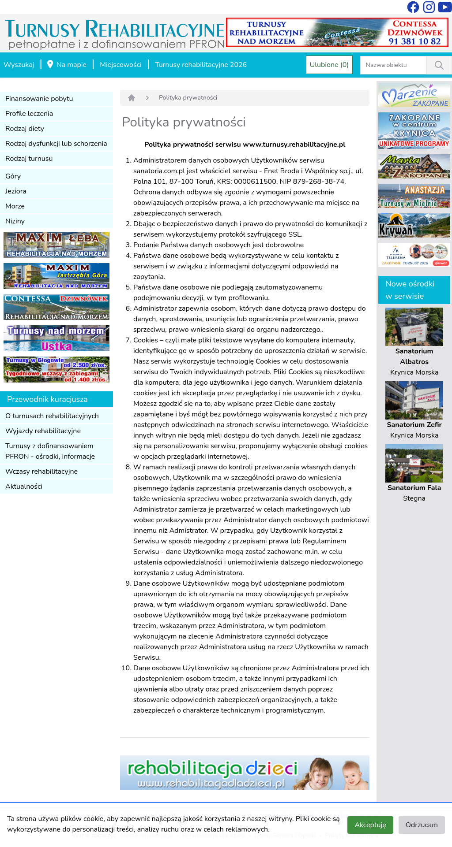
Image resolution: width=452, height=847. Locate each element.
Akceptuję (370, 825)
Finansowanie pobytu (39, 99)
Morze (15, 206)
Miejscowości (120, 65)
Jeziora (15, 191)
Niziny (15, 221)
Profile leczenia (29, 114)
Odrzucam (422, 825)
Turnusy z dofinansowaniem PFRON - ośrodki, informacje (50, 451)
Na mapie (66, 65)
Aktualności (23, 486)
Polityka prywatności (188, 97)
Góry (13, 176)
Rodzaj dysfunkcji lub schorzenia (56, 144)
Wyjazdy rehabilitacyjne (43, 431)
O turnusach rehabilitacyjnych (52, 416)
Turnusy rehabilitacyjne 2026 (201, 65)
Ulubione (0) (329, 65)
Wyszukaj (19, 65)
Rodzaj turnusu (29, 158)
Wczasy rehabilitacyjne (41, 471)
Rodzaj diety (24, 129)
